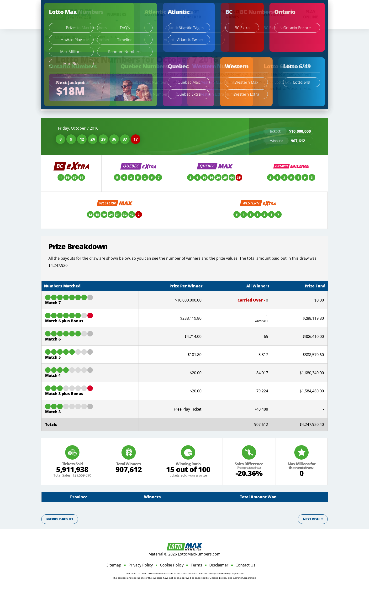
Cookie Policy (172, 565)
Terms (196, 565)
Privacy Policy (140, 565)
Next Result (313, 519)
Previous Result (59, 519)
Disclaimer (218, 565)
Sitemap (113, 565)
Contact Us (245, 565)
